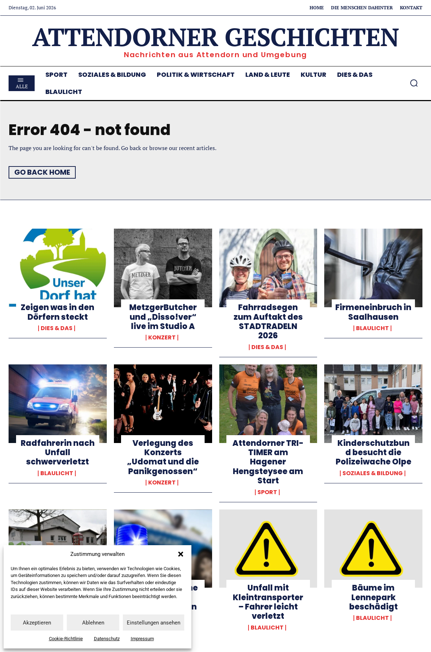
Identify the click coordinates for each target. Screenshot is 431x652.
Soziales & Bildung (372, 473)
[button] (180, 554)
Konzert (162, 337)
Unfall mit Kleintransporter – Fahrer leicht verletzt (268, 602)
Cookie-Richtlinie (66, 638)
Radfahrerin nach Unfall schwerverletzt (58, 453)
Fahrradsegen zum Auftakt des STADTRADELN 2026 (268, 321)
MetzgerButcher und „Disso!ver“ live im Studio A (163, 317)
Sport (267, 492)
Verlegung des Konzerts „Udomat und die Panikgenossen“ (163, 457)
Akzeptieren (37, 622)
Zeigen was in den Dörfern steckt (57, 312)
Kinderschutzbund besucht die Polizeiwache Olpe (373, 453)
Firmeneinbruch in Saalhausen (373, 312)
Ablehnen (93, 622)
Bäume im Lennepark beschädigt (373, 597)
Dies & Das (56, 328)
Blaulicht (372, 328)
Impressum (142, 638)
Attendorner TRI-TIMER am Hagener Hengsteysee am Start (268, 462)
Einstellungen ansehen (153, 622)
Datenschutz (107, 638)
